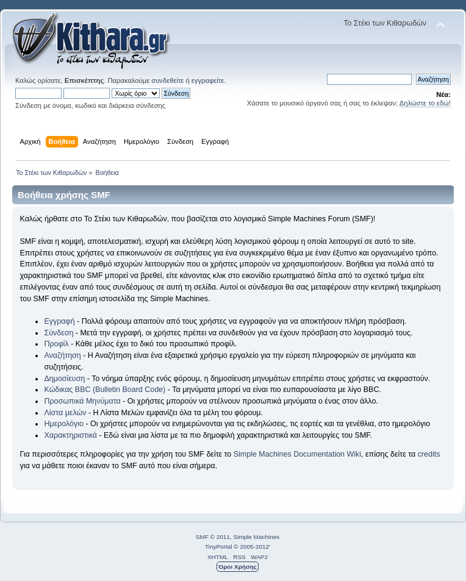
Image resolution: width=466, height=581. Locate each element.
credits (429, 454)
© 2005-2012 (251, 546)
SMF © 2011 (213, 536)
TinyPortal (218, 546)
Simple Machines (256, 536)
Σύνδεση (58, 333)
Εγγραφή (59, 321)
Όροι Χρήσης (237, 566)
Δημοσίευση (64, 378)
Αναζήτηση (62, 355)
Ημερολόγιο (63, 423)
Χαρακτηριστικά (70, 435)
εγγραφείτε (208, 80)
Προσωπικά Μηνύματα (82, 401)
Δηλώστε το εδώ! (425, 103)
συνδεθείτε (167, 80)
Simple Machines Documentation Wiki (297, 454)
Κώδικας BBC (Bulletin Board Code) (104, 389)
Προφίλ (56, 344)
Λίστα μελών (65, 412)
